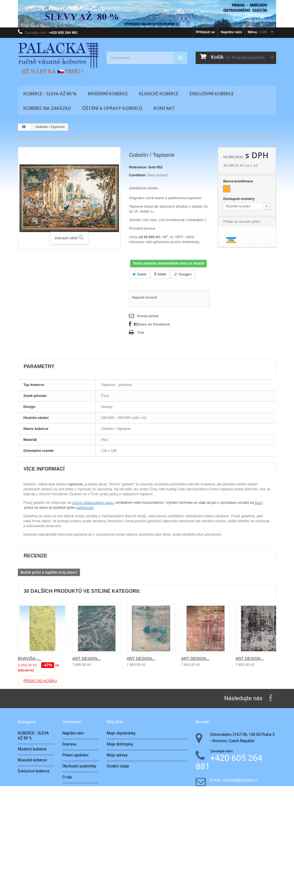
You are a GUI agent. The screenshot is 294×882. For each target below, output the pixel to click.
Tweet (139, 274)
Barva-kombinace (238, 181)
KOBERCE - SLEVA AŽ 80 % (50, 94)
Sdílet (160, 274)
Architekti (70, 810)
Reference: (138, 167)
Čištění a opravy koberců (112, 108)
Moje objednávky (121, 733)
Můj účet (115, 721)
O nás (67, 777)
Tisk (140, 332)
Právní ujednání (75, 755)
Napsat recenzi (144, 297)
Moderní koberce (108, 94)
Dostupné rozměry (239, 199)
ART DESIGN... (86, 658)
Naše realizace (75, 799)
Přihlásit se (205, 32)
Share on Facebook (152, 324)
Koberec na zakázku (47, 108)
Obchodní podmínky (79, 766)
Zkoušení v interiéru (79, 821)
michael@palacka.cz (240, 780)
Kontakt (164, 108)
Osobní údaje (118, 766)
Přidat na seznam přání (241, 221)
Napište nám (231, 32)
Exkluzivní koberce (212, 94)
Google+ (183, 274)
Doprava (69, 744)
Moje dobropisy (120, 744)
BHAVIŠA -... (29, 658)
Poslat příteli (148, 316)
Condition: (138, 175)
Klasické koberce (158, 94)
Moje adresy (117, 755)
